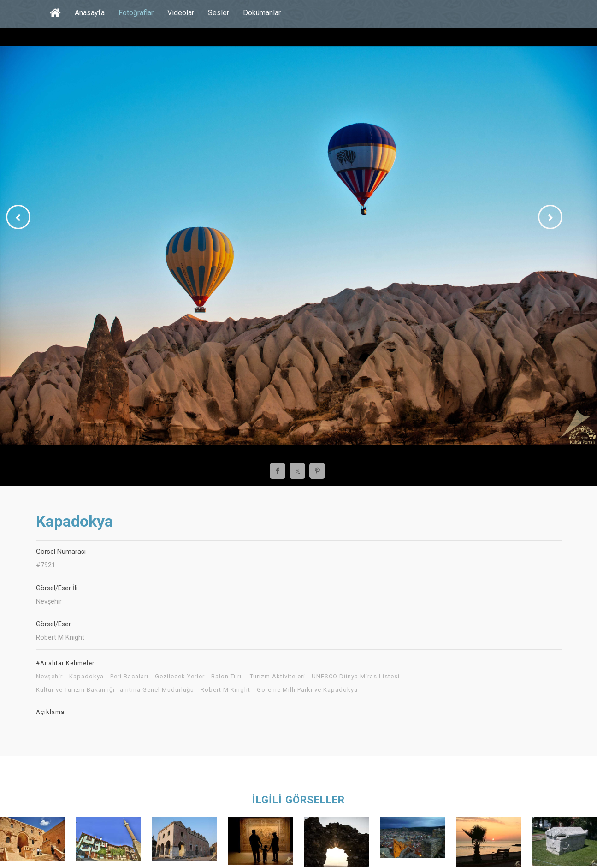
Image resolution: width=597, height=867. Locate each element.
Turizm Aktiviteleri (277, 676)
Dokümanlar (262, 12)
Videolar (180, 12)
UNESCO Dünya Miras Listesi (356, 676)
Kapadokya (86, 676)
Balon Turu (227, 676)
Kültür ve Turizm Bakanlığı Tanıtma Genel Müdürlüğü (115, 690)
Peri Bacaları (129, 676)
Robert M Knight (225, 690)
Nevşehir (49, 676)
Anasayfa (90, 12)
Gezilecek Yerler (180, 676)
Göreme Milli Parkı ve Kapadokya (307, 690)
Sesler (218, 12)
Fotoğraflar (136, 12)
